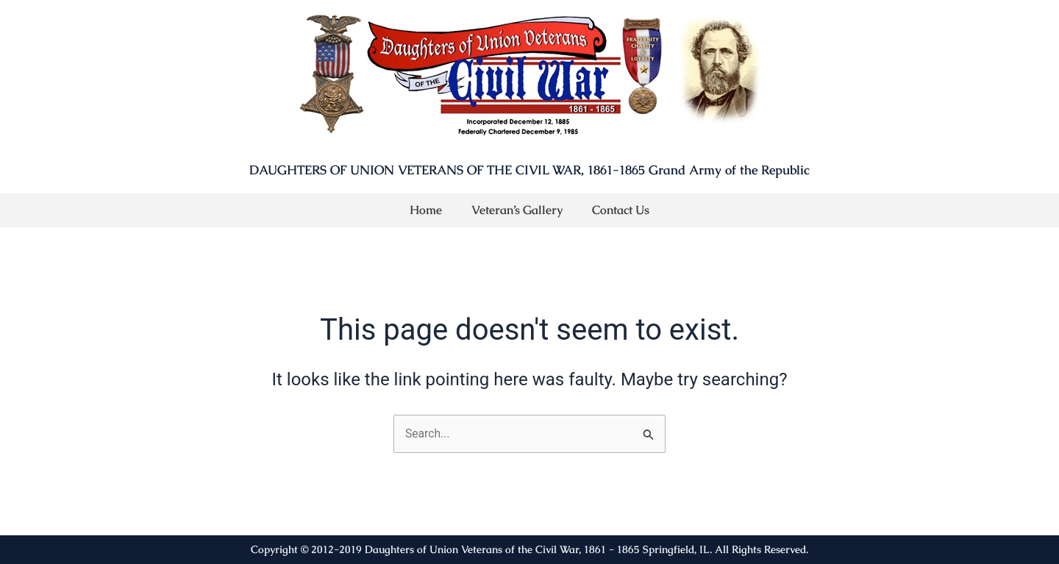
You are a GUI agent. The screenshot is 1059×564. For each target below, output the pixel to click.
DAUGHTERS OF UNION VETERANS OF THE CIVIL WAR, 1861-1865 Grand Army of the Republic (529, 170)
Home (426, 210)
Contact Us (620, 210)
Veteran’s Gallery (517, 210)
